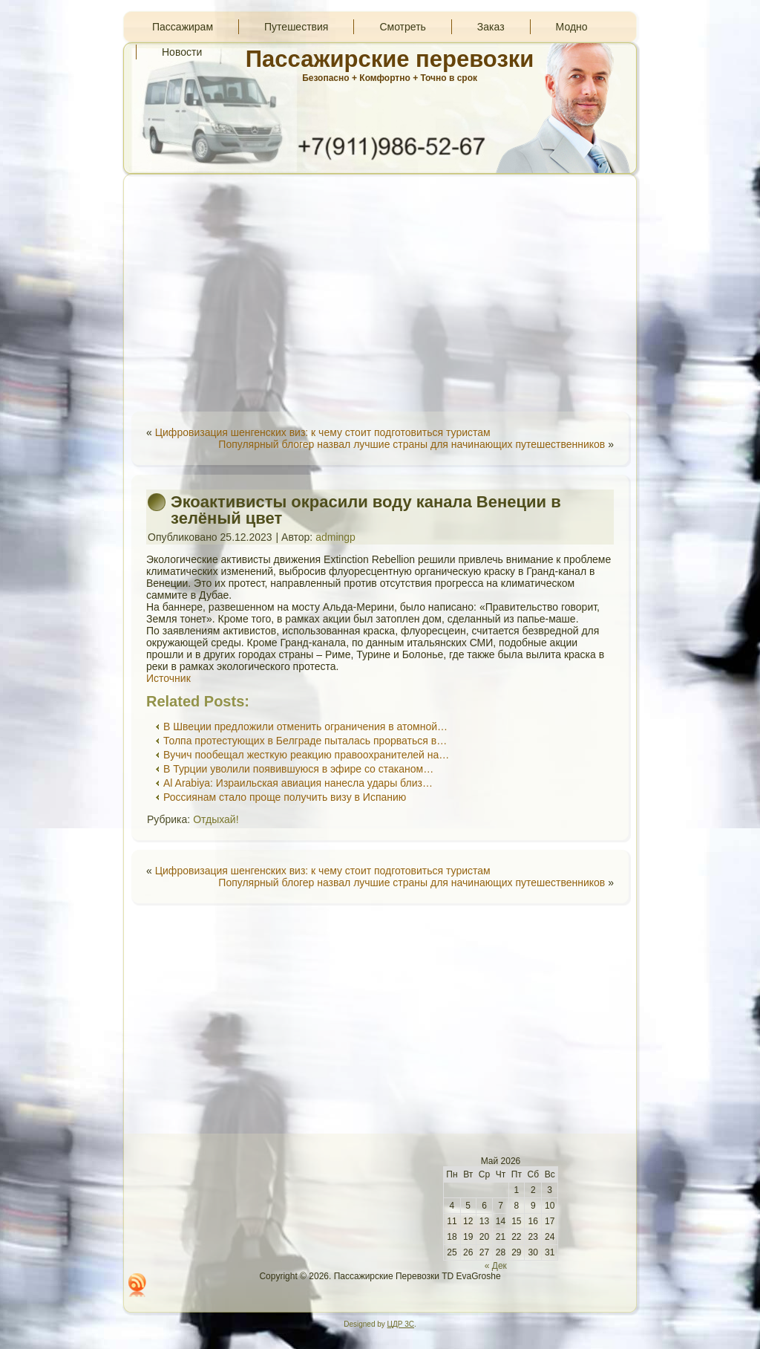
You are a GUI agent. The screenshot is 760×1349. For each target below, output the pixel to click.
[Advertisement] (380, 293)
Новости (182, 52)
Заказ (491, 27)
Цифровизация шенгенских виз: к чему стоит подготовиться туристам (323, 432)
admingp (335, 537)
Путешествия (296, 27)
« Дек (496, 1266)
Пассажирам (182, 27)
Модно (572, 27)
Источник (168, 678)
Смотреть (402, 27)
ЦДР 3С (400, 1324)
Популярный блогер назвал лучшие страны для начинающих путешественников (411, 444)
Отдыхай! (215, 819)
